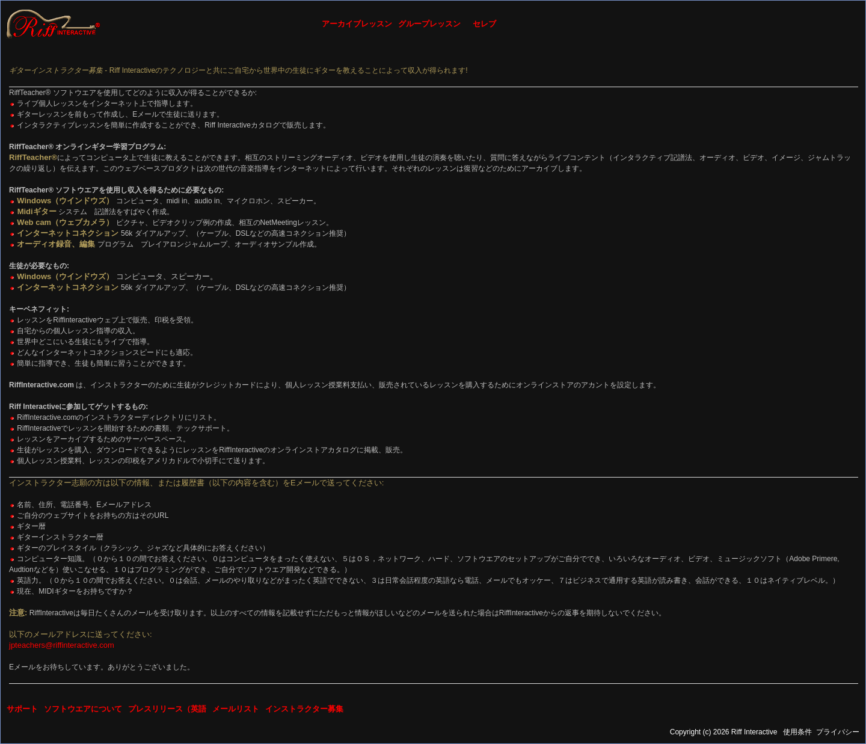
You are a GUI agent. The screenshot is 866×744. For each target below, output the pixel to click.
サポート (22, 708)
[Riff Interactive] (53, 23)
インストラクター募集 (304, 708)
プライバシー (837, 732)
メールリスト (235, 708)
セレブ (484, 23)
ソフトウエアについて (83, 708)
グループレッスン (429, 23)
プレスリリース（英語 (167, 708)
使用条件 (797, 732)
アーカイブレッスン (357, 23)
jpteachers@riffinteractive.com (61, 645)
